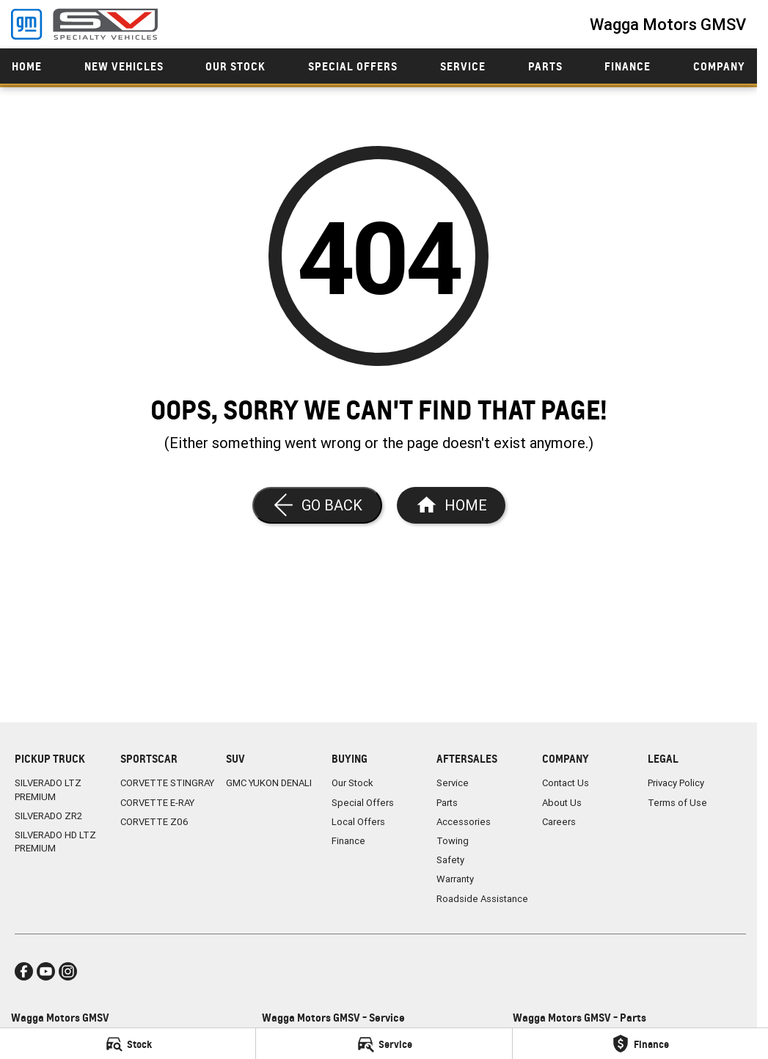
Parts (545, 66)
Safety (450, 860)
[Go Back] (317, 505)
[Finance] (640, 1043)
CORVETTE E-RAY (157, 802)
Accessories (463, 822)
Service (463, 66)
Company (719, 66)
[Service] (383, 1043)
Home (27, 66)
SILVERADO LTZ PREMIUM (48, 789)
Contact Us (565, 783)
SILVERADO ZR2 (48, 816)
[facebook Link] (24, 971)
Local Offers (358, 822)
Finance (627, 66)
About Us (562, 802)
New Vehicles (124, 66)
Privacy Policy (676, 783)
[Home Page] (451, 505)
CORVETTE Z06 (154, 822)
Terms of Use (677, 802)
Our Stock (235, 66)
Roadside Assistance (482, 899)
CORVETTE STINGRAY (167, 783)
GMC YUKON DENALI (269, 783)
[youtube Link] (46, 971)
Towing (452, 841)
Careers (559, 822)
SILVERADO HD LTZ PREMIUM (55, 841)
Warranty (455, 879)
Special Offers (353, 66)
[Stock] (127, 1043)
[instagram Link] (68, 971)
